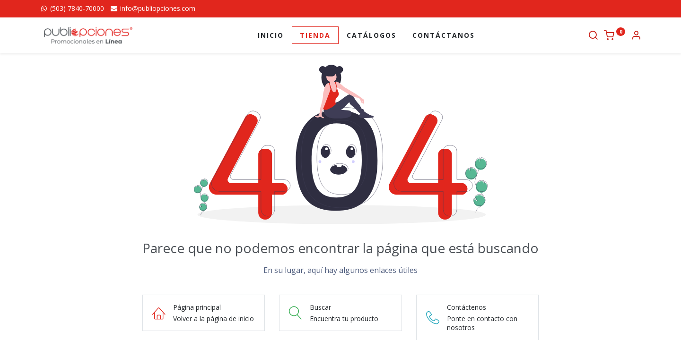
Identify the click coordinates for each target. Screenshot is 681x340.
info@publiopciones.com (152, 8)
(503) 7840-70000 (72, 8)
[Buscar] (593, 36)
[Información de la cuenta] (636, 36)
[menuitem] (271, 35)
